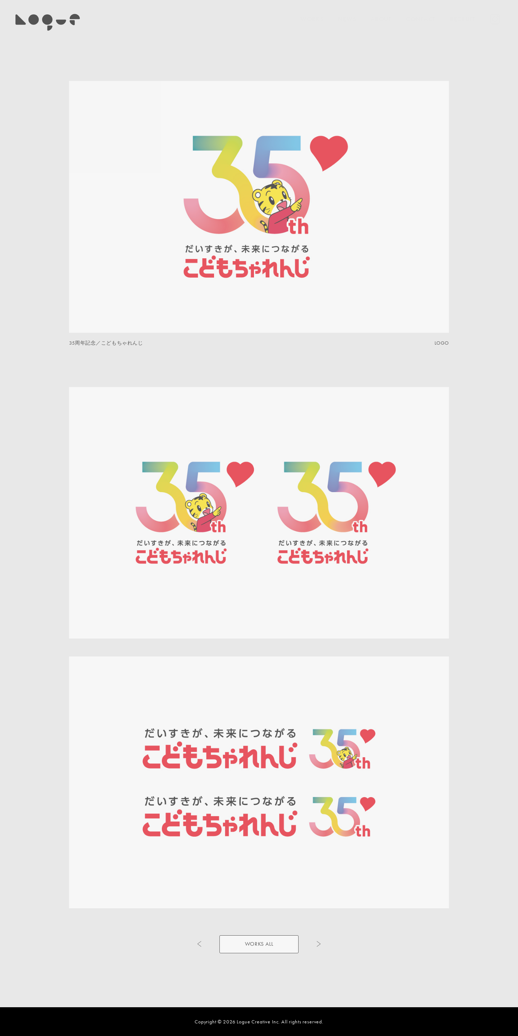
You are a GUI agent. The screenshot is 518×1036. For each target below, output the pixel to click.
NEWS (347, 19)
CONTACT (421, 19)
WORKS (312, 19)
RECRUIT (462, 19)
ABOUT (381, 19)
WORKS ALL (259, 944)
